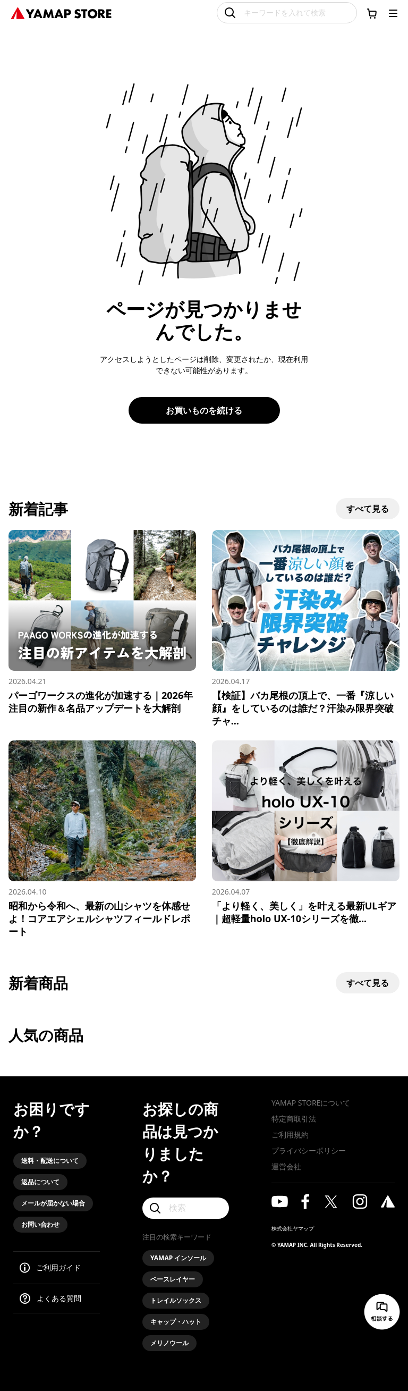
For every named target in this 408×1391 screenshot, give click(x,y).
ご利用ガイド (58, 1267)
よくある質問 (59, 1298)
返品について (40, 1181)
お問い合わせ (40, 1224)
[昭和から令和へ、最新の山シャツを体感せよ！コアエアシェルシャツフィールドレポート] (102, 839)
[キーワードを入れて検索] (287, 12)
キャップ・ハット (175, 1321)
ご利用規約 (290, 1134)
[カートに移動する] (372, 13)
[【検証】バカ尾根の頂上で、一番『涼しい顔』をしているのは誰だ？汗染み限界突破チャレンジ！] (306, 628)
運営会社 (286, 1166)
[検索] (185, 1208)
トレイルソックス (175, 1300)
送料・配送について (50, 1160)
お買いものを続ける (204, 410)
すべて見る (367, 509)
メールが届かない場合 (53, 1203)
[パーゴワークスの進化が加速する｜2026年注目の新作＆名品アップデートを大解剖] (102, 622)
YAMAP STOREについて (310, 1103)
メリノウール (169, 1342)
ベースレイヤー (172, 1279)
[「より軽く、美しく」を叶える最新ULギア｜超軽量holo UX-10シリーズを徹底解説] (306, 832)
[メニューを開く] (393, 13)
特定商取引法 (293, 1119)
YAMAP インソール (178, 1257)
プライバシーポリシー (308, 1150)
